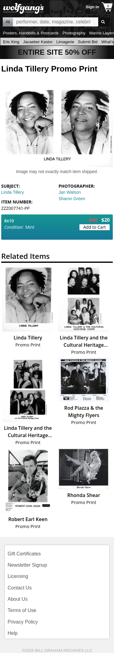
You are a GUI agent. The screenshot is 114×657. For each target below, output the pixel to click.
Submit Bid (87, 42)
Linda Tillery (12, 192)
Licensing (18, 576)
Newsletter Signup (27, 565)
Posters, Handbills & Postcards (31, 33)
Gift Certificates (24, 553)
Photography (73, 33)
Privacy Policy (23, 621)
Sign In (92, 7)
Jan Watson (70, 192)
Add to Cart (94, 227)
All (8, 22)
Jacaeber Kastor (38, 42)
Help (13, 633)
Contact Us (20, 587)
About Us (18, 599)
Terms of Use (22, 610)
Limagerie (65, 42)
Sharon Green (72, 198)
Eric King (11, 42)
